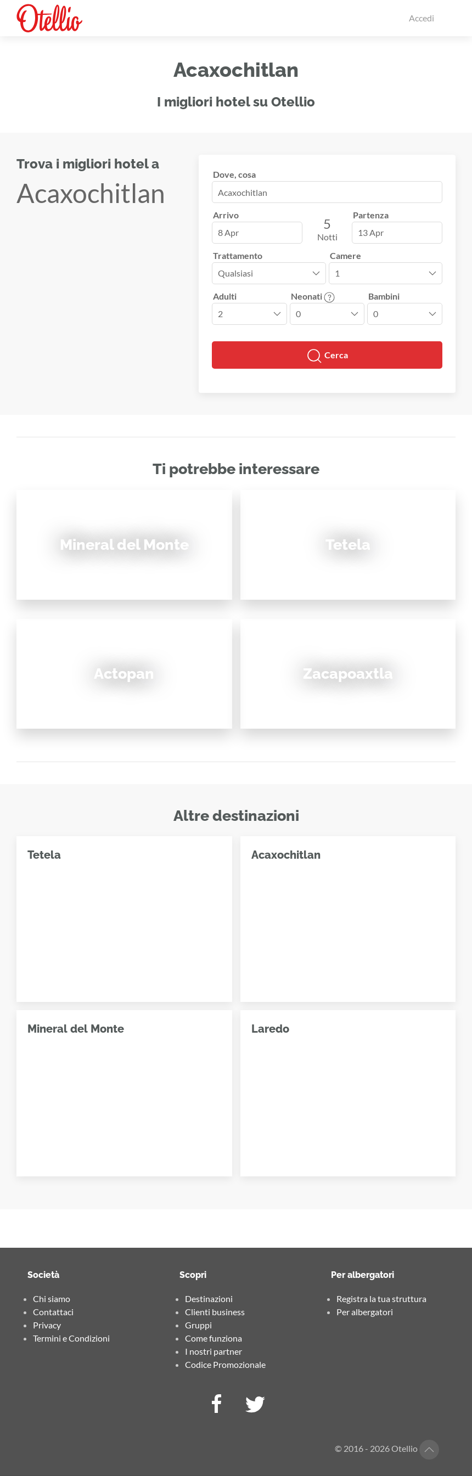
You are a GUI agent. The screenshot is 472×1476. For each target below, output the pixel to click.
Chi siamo (51, 1298)
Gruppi (198, 1325)
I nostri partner (213, 1351)
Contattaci (53, 1311)
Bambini (384, 296)
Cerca (327, 356)
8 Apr (228, 232)
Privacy (47, 1325)
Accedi (421, 18)
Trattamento (237, 255)
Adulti (225, 296)
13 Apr (371, 232)
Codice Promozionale (225, 1364)
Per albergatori (364, 1311)
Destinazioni (209, 1298)
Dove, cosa (234, 174)
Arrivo (226, 215)
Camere (345, 255)
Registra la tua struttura (381, 1298)
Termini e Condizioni (71, 1338)
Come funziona (213, 1338)
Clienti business (215, 1311)
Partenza (371, 215)
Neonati (313, 296)
